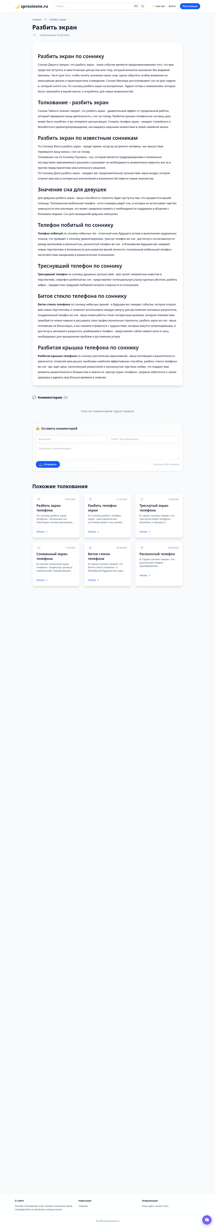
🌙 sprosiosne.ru (31, 6)
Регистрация (190, 6)
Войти (172, 6)
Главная (36, 19)
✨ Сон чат (158, 6)
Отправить (48, 464)
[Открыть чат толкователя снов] (207, 1220)
